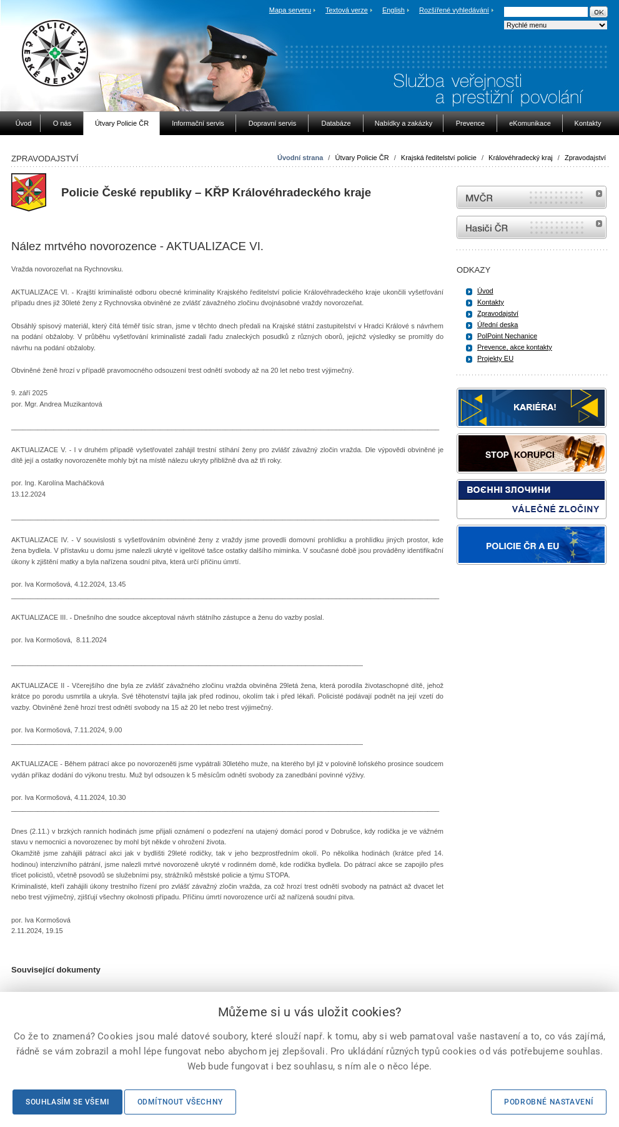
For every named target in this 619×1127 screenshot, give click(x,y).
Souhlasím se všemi (67, 1102)
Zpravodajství (585, 157)
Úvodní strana (300, 157)
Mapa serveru (290, 10)
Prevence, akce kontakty (514, 347)
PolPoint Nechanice (507, 336)
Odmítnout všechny (180, 1102)
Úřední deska (497, 324)
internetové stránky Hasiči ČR (532, 227)
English (393, 10)
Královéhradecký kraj (520, 157)
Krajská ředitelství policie (439, 157)
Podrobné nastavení (548, 1102)
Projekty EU (495, 358)
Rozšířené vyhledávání (454, 10)
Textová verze (346, 10)
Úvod (485, 291)
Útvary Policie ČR (362, 157)
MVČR (532, 197)
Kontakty (490, 302)
